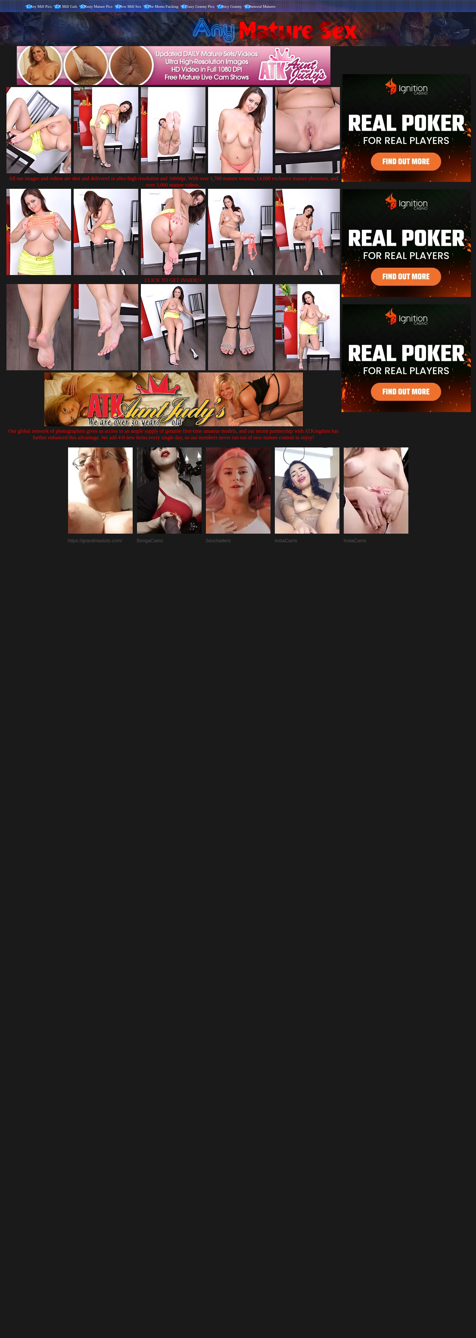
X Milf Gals (68, 6)
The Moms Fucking (163, 6)
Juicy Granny (231, 6)
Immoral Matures (262, 6)
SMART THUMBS (253, 1158)
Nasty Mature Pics (98, 6)
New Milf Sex (130, 6)
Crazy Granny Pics (200, 6)
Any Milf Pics (41, 6)
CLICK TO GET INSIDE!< (173, 280)
